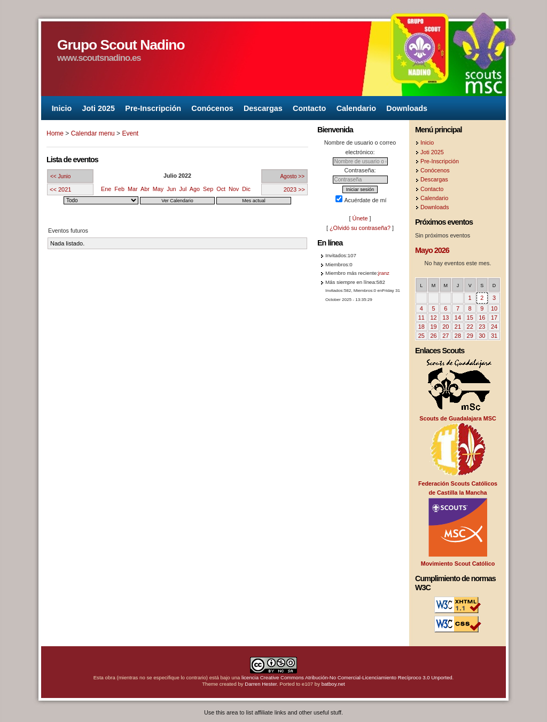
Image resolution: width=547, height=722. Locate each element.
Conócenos (212, 108)
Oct (220, 189)
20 (445, 326)
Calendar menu (93, 133)
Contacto (309, 108)
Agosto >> (292, 176)
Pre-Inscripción (153, 108)
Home (55, 133)
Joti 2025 (98, 108)
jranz (383, 273)
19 (433, 326)
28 (458, 335)
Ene (106, 189)
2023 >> (294, 189)
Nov (234, 189)
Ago (195, 189)
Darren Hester (261, 684)
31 (494, 335)
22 (470, 326)
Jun (171, 189)
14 (458, 317)
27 (445, 335)
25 (421, 335)
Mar (133, 189)
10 (494, 308)
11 (421, 317)
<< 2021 (60, 189)
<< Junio (60, 176)
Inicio (62, 108)
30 (482, 335)
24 (494, 326)
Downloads (406, 108)
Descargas (263, 108)
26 (433, 335)
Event (130, 133)
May (158, 189)
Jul (183, 189)
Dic (246, 189)
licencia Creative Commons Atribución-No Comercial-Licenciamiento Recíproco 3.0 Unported (346, 677)
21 (458, 326)
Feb (119, 189)
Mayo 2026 (432, 250)
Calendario (356, 108)
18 (421, 326)
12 (433, 317)
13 (445, 317)
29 (470, 335)
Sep (208, 189)
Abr (145, 189)
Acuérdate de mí (360, 200)
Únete (360, 218)
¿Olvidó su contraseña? (360, 228)
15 (470, 317)
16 (482, 317)
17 (494, 317)
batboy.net (333, 684)
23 (482, 326)
